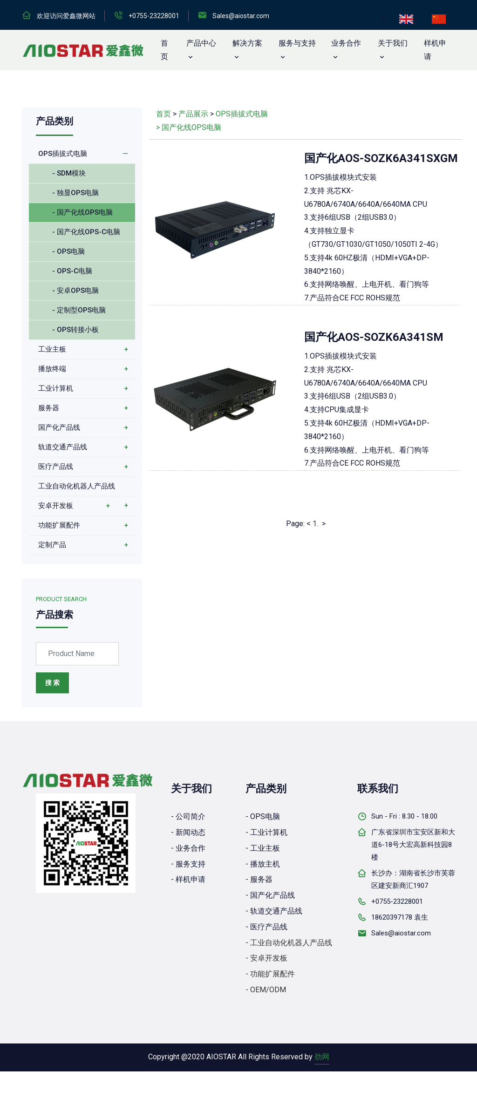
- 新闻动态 (188, 832)
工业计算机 (55, 388)
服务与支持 (297, 43)
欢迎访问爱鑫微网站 (66, 16)
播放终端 (52, 369)
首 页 (164, 50)
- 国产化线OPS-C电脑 (86, 232)
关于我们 (393, 43)
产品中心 (201, 43)
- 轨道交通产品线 (273, 911)
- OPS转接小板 (75, 329)
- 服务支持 (188, 864)
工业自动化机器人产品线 (76, 486)
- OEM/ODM (265, 989)
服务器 (48, 408)
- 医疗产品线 (266, 926)
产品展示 (193, 113)
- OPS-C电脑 (72, 271)
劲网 (321, 1056)
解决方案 (247, 43)
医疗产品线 (55, 466)
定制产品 (52, 545)
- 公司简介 (188, 816)
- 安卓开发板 (266, 958)
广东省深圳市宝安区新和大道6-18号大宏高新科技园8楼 (413, 844)
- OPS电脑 (68, 251)
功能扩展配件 (59, 525)
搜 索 (52, 682)
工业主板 (52, 349)
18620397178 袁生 (399, 917)
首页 (163, 113)
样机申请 (435, 50)
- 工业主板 (262, 848)
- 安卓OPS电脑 (75, 290)
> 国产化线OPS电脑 (188, 127)
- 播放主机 (262, 864)
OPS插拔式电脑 (62, 153)
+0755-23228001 (154, 16)
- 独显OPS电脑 (75, 193)
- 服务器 (259, 879)
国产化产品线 (59, 427)
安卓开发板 (55, 505)
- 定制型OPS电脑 (79, 310)
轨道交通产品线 (62, 447)
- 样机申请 (188, 879)
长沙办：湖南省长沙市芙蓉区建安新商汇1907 (413, 879)
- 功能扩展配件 (270, 973)
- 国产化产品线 (270, 895)
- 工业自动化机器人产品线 (288, 942)
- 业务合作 (188, 848)
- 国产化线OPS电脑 (82, 212)
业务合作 (346, 43)
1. (315, 523)
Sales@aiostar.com (240, 16)
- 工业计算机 (266, 832)
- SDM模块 (69, 173)
